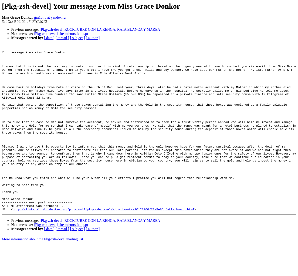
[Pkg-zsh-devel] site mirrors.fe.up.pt (61, 34)
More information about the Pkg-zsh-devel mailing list (42, 272)
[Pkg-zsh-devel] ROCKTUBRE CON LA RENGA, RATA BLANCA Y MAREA (100, 29)
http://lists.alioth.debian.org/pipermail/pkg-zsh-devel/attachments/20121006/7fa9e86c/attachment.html (103, 242)
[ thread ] (62, 38)
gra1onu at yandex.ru (50, 17)
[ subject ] (77, 38)
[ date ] (49, 38)
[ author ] (93, 38)
